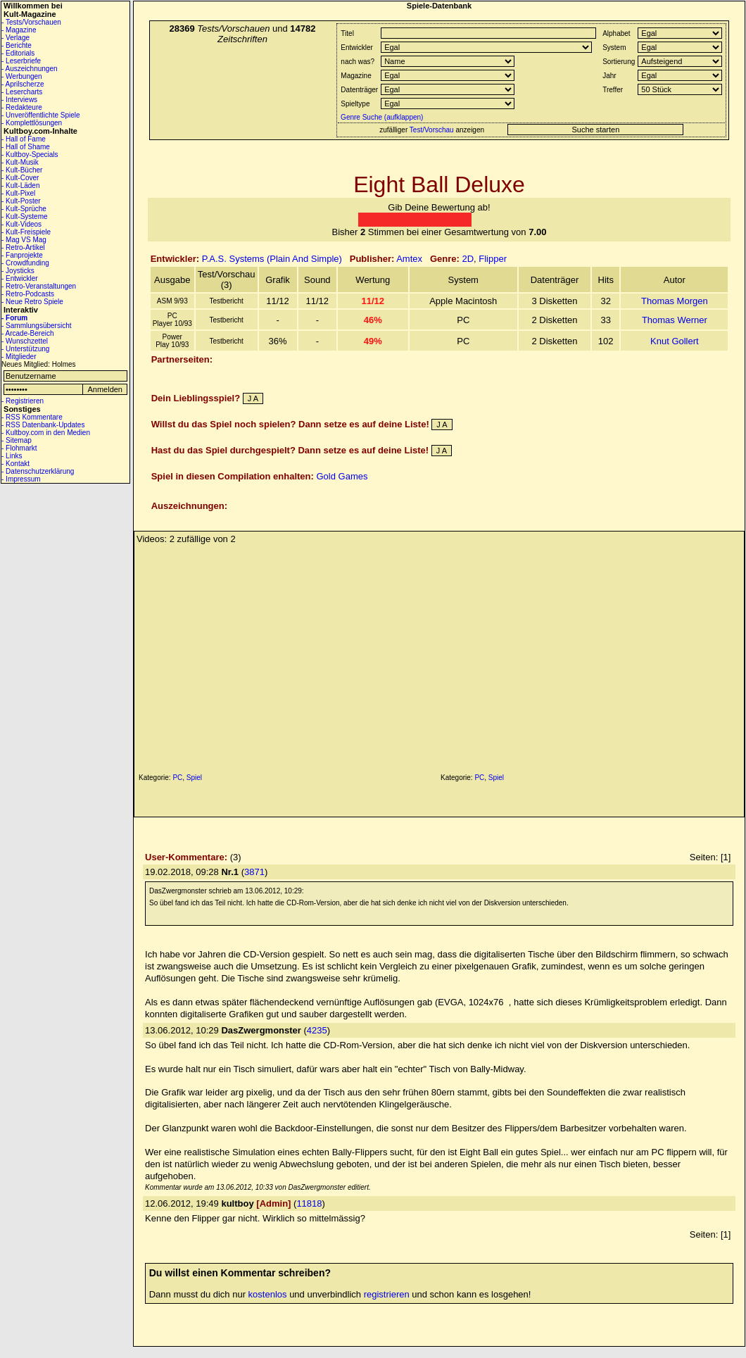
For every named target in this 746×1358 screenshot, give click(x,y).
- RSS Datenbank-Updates (42, 425)
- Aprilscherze (22, 84)
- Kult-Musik (20, 162)
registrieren (387, 1294)
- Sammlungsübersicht (36, 325)
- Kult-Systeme (24, 216)
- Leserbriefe (21, 61)
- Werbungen (21, 76)
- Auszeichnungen (29, 69)
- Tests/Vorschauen (31, 22)
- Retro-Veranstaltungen (38, 286)
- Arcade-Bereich (27, 333)
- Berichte (16, 45)
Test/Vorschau (432, 130)
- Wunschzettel (24, 341)
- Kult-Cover (20, 178)
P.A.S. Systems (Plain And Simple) (272, 258)
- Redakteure (21, 107)
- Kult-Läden (20, 185)
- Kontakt (15, 463)
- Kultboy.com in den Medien (45, 432)
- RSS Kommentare (32, 417)
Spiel (194, 777)
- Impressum (21, 479)
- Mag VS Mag (23, 240)
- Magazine (18, 30)
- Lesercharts (21, 92)
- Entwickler (19, 278)
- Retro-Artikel (23, 247)
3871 (254, 872)
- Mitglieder (18, 356)
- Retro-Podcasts (27, 294)
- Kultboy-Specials (29, 154)
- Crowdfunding (25, 263)
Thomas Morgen (674, 301)
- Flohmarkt (19, 448)
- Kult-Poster (21, 201)
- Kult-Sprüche (23, 209)
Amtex (409, 258)
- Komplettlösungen (31, 123)
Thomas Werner (674, 320)
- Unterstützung (25, 349)
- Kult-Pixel (18, 193)
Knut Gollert (674, 341)
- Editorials (17, 53)
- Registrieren (22, 401)
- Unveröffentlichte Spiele (40, 115)
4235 (317, 1030)
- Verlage (15, 38)
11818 (309, 1203)
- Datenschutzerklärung (37, 471)
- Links (11, 456)
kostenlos (267, 1294)
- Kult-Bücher (21, 170)
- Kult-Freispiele (26, 232)
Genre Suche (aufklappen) (381, 117)
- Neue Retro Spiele (32, 302)
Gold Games (341, 476)
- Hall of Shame (25, 147)
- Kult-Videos (21, 224)
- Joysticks (17, 271)
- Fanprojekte (22, 255)
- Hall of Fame (23, 139)
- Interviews (19, 99)
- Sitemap (16, 440)
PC (177, 777)
